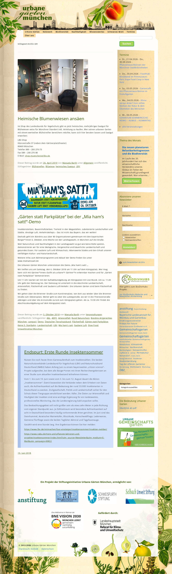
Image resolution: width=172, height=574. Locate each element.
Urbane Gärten (32, 32)
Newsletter (129, 237)
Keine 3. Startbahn (27, 325)
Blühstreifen (38, 166)
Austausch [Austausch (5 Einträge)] (124, 312)
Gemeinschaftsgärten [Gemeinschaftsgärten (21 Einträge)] (134, 336)
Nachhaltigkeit (79, 32)
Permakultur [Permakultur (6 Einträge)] (143, 352)
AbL (48, 318)
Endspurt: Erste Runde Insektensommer (63, 352)
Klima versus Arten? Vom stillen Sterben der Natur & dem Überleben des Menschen (133, 104)
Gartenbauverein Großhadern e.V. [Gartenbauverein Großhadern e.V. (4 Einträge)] (134, 326)
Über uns (29, 35)
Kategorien (125, 383)
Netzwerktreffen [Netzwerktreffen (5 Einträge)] (140, 350)
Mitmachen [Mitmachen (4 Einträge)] (124, 347)
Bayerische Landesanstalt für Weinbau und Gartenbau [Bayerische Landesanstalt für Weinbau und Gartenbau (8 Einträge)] (135, 316)
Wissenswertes (97, 32)
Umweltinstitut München (30, 329)
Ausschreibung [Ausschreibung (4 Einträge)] (140, 309)
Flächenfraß (78, 321)
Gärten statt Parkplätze (96, 321)
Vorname (126, 215)
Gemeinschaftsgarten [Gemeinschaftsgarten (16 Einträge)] (134, 329)
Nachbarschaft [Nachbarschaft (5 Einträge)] (136, 347)
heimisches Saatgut (65, 166)
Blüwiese (50, 166)
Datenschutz (48, 549)
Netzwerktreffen (132, 240)
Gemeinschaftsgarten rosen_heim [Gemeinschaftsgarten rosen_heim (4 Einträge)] (133, 333)
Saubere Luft (80, 325)
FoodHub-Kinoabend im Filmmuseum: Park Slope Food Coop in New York (135, 77)
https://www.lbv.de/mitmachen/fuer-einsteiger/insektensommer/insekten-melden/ (65, 429)
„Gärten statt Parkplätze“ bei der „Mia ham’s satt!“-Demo (61, 219)
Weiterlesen (132, 181)
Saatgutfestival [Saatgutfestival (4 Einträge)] (126, 358)
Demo (41, 321)
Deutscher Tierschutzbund (58, 321)
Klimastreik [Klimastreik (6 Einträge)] (136, 344)
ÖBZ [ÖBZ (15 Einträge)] (122, 370)
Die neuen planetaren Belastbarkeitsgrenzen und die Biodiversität (135, 150)
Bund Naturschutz (81, 318)
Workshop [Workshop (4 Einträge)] (146, 367)
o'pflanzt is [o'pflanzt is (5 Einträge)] (124, 353)
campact (32, 321)
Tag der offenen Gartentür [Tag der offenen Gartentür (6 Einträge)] (132, 364)
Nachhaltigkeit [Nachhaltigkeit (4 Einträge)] (125, 350)
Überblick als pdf (128, 408)
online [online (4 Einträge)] (132, 353)
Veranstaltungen (94, 314)
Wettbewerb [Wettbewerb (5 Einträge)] (135, 367)
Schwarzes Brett (116, 32)
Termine (131, 32)
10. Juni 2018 (24, 453)
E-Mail (126, 206)
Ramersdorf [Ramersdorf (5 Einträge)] (125, 355)
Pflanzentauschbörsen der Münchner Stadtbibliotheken (134, 66)
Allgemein (88, 163)
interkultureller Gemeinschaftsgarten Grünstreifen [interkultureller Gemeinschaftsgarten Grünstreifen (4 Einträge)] (135, 340)
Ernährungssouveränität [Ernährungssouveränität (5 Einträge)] (130, 320)
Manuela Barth (69, 163)
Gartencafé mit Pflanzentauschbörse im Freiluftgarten (135, 91)
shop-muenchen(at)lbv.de (37, 156)
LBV (78, 166)
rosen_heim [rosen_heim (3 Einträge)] (135, 356)
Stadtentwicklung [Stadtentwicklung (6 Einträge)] (128, 361)
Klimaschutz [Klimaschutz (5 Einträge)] (125, 344)
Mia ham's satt (66, 325)
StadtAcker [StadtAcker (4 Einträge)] (137, 358)
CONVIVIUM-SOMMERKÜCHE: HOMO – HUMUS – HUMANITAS (135, 119)
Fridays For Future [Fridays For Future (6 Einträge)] (128, 323)
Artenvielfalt (64, 318)
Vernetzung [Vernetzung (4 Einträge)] (124, 367)
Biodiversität (62, 32)
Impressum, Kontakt (28, 549)
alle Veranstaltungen (132, 126)
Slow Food (93, 325)
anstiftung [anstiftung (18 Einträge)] (126, 308)
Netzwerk (47, 32)
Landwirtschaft (44, 325)
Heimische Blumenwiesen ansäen (51, 118)
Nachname (127, 225)
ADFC (54, 318)
